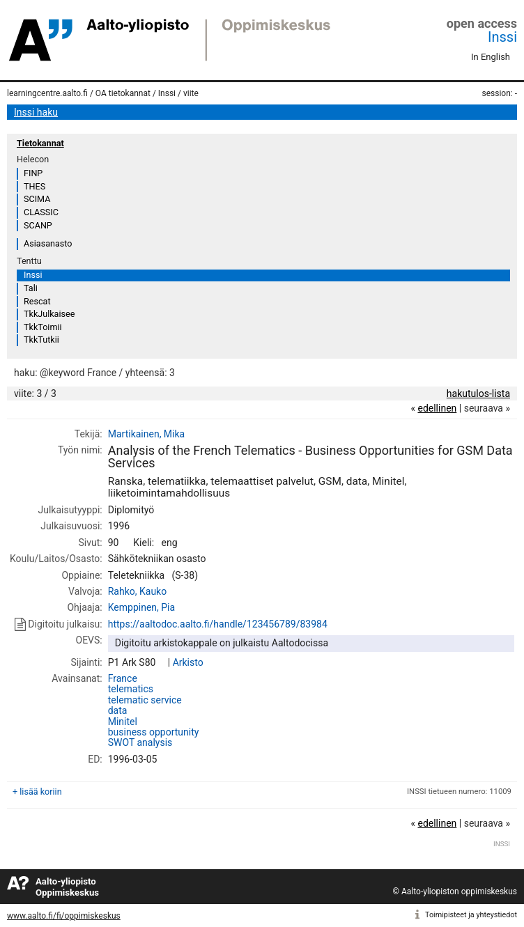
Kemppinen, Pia (141, 607)
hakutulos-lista (478, 393)
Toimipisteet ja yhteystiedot (471, 914)
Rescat (37, 301)
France (122, 678)
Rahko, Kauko (137, 591)
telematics (130, 688)
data (118, 710)
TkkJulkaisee (49, 314)
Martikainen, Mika (146, 433)
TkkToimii (43, 327)
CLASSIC (41, 212)
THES (34, 186)
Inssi (502, 37)
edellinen (436, 408)
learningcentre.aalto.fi (47, 93)
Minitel (122, 721)
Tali (31, 288)
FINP (33, 173)
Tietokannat (40, 143)
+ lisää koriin (37, 791)
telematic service (145, 700)
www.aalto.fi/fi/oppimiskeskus (64, 916)
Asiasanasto (48, 243)
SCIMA (37, 199)
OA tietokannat (123, 93)
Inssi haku (36, 112)
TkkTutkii (41, 339)
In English (490, 57)
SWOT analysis (140, 742)
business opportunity (153, 732)
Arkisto (188, 662)
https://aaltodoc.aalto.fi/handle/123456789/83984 (218, 624)
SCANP (38, 225)
